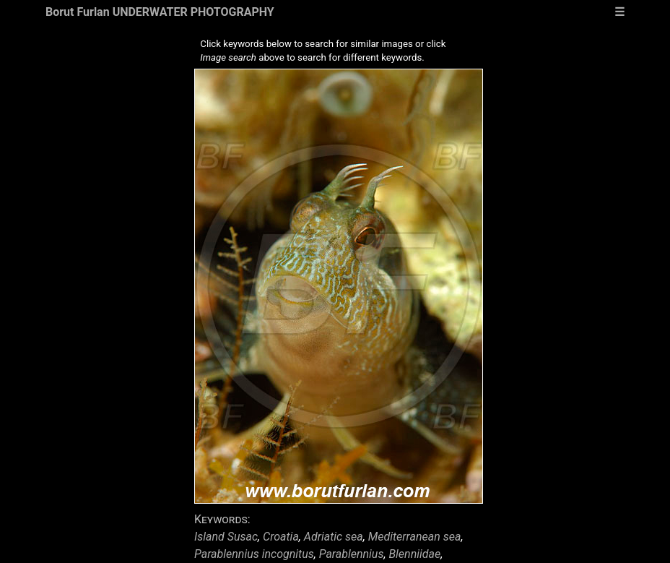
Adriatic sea (333, 536)
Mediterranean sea (414, 536)
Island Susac (226, 536)
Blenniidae (414, 554)
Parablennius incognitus (254, 554)
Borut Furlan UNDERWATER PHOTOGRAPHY (159, 12)
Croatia (281, 536)
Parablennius (351, 554)
